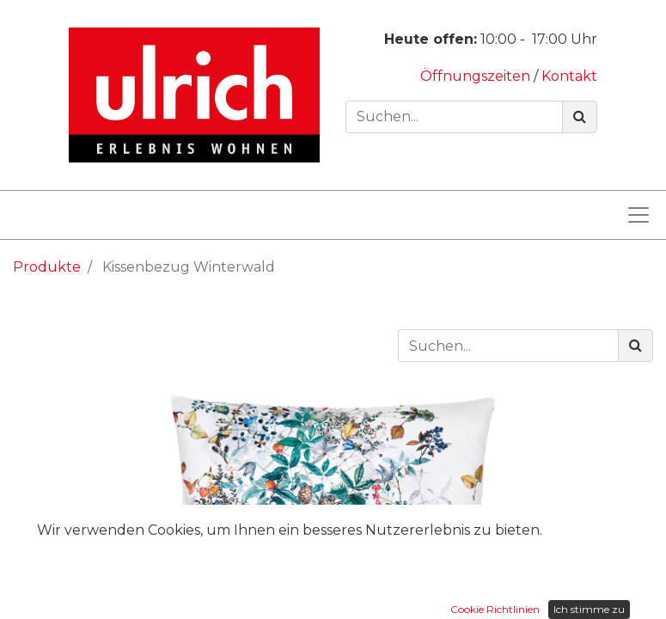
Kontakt (569, 76)
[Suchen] (579, 117)
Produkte (47, 267)
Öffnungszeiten (477, 76)
